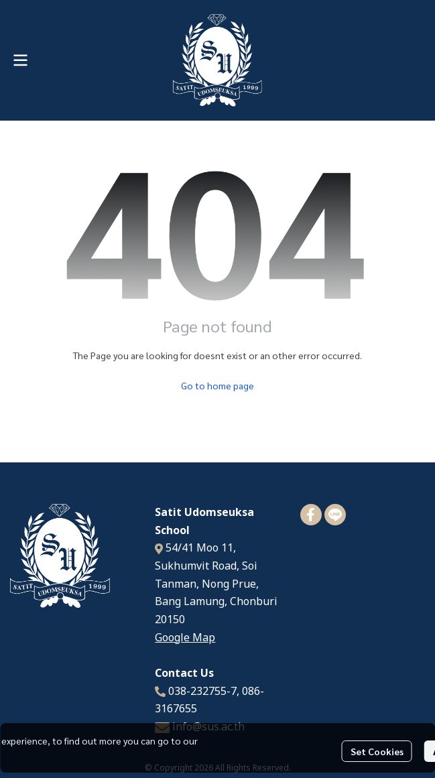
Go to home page (217, 385)
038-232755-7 (202, 692)
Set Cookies (377, 751)
